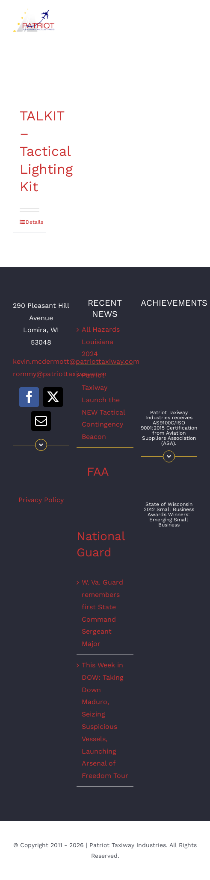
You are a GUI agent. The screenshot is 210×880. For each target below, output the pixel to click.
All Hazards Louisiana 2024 (101, 341)
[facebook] (29, 397)
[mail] (41, 421)
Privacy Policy (41, 500)
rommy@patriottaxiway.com (59, 374)
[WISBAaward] (169, 470)
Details (32, 222)
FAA (98, 472)
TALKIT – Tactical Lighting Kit (46, 151)
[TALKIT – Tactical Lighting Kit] (29, 82)
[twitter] (53, 397)
